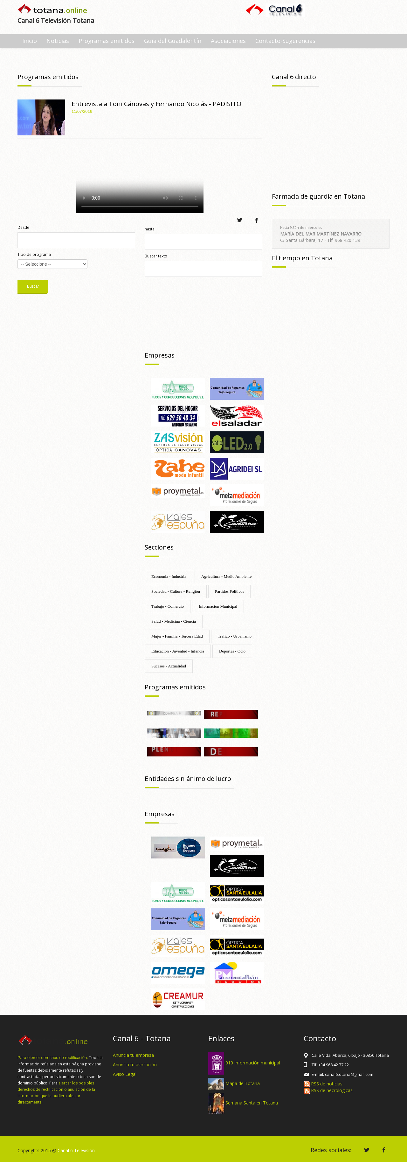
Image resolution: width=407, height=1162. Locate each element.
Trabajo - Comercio (167, 606)
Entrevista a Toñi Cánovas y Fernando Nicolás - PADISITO (156, 103)
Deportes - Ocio (232, 651)
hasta (150, 229)
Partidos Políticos (229, 591)
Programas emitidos (107, 40)
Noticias (57, 40)
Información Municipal (218, 606)
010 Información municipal (252, 1063)
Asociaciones (228, 40)
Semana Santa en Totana (251, 1103)
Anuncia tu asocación (135, 1065)
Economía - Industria (168, 576)
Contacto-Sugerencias (285, 40)
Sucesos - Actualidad (168, 666)
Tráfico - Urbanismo (235, 636)
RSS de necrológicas (328, 1090)
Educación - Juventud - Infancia (177, 651)
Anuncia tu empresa (133, 1055)
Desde (23, 227)
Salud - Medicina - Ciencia (173, 621)
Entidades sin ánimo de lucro (188, 778)
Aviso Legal (124, 1074)
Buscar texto (156, 256)
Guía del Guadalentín (172, 40)
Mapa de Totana (242, 1083)
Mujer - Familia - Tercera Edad (177, 636)
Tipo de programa (34, 254)
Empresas (160, 355)
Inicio (29, 40)
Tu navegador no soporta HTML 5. (140, 177)
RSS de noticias (323, 1084)
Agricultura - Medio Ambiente (226, 576)
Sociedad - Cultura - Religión (175, 591)
